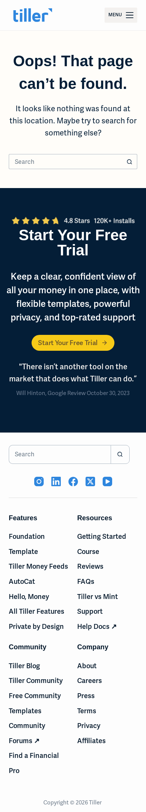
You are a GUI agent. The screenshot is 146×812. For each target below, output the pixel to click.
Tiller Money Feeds (38, 566)
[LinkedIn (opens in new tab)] (56, 481)
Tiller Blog (24, 665)
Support (90, 611)
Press (86, 695)
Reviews (90, 566)
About (87, 665)
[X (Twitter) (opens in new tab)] (90, 481)
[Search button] (129, 161)
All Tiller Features (36, 611)
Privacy (88, 725)
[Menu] (121, 15)
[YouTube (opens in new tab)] (107, 481)
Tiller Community (36, 680)
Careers (89, 680)
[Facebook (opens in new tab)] (73, 481)
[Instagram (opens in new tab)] (39, 481)
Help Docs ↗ (97, 626)
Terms (86, 710)
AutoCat (22, 581)
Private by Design (36, 626)
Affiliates (91, 740)
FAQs (85, 581)
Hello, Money (29, 596)
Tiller (96, 802)
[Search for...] (65, 161)
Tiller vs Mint (97, 596)
